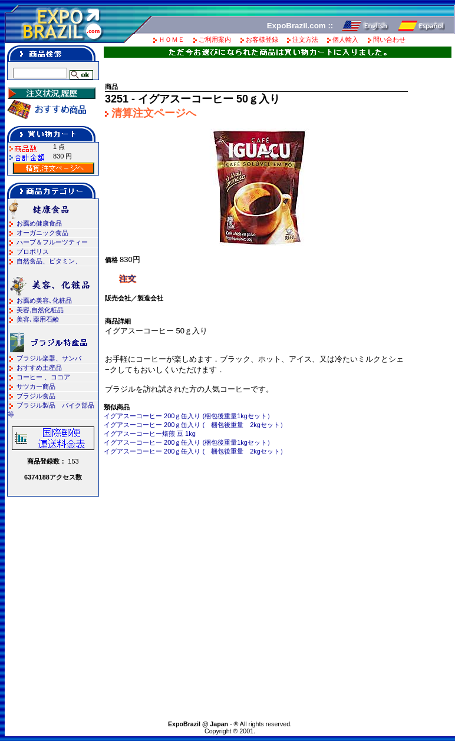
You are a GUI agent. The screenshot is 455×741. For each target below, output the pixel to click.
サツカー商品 (36, 386)
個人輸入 (345, 39)
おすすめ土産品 (39, 367)
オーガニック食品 (42, 232)
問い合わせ (389, 39)
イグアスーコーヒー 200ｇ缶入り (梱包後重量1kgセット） (188, 415)
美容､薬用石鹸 (38, 319)
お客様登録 (262, 39)
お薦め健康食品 (39, 223)
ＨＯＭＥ (171, 39)
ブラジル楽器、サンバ (49, 358)
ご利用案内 (215, 39)
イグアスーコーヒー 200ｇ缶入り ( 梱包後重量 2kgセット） (195, 424)
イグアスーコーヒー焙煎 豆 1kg (150, 433)
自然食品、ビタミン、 (49, 260)
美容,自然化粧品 (40, 309)
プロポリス (33, 251)
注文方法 (305, 39)
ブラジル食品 (36, 395)
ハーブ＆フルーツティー (52, 242)
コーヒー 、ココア (43, 377)
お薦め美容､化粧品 (44, 300)
